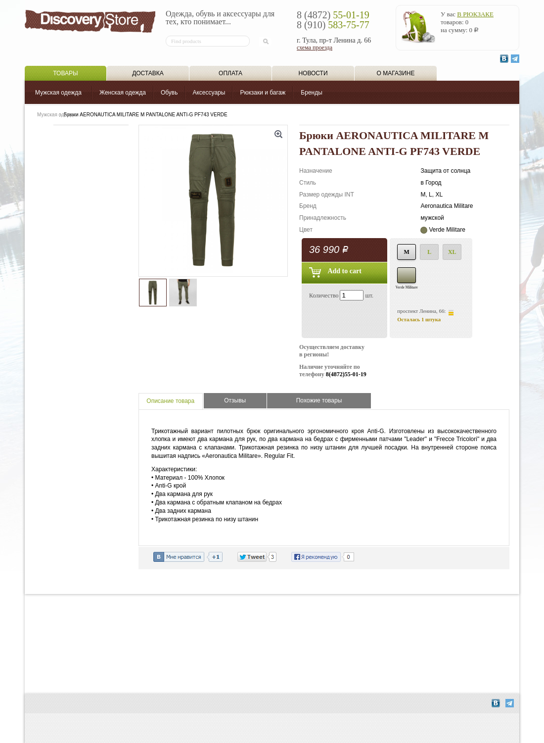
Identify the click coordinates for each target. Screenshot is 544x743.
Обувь (169, 92)
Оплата (230, 73)
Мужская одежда (58, 92)
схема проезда (314, 47)
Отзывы (235, 400)
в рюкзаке (475, 14)
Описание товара (170, 400)
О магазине (396, 73)
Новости (312, 73)
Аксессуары (208, 92)
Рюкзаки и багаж (262, 92)
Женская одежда (122, 92)
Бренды (311, 92)
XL (452, 251)
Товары (65, 73)
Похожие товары (319, 400)
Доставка (148, 73)
